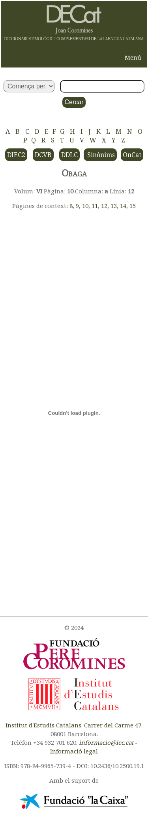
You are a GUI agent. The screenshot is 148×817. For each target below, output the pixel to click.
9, (79, 206)
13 (114, 206)
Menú (133, 57)
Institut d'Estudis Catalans (43, 725)
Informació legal (74, 751)
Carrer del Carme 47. (113, 725)
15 (132, 206)
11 (95, 206)
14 (123, 206)
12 (104, 206)
